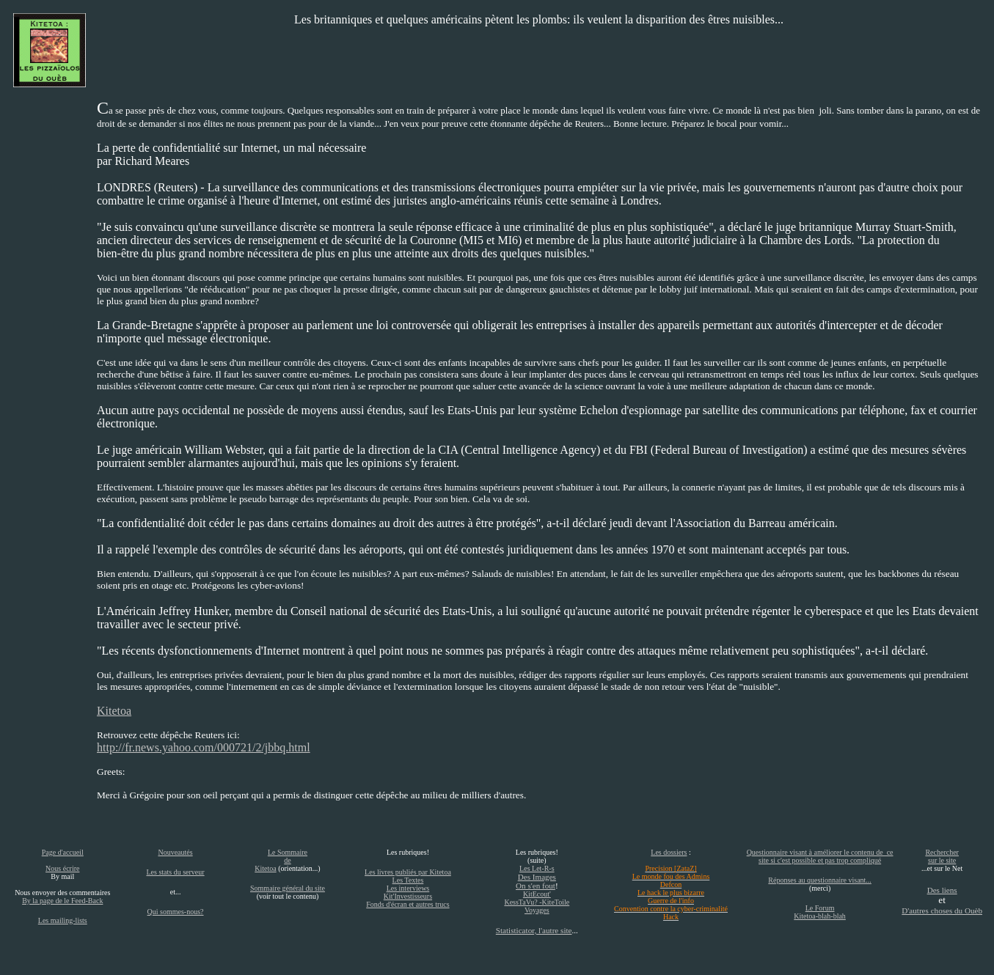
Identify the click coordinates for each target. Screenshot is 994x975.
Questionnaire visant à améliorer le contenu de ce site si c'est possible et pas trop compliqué (820, 856)
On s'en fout (535, 885)
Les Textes (408, 880)
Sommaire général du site (287, 888)
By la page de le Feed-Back (62, 901)
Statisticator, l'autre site (534, 930)
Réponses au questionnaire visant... (819, 880)
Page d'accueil (63, 852)
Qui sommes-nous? (175, 912)
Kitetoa (114, 710)
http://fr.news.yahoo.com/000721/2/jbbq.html (203, 747)
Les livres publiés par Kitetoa (408, 872)
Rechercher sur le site (942, 856)
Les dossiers (669, 852)
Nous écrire (62, 868)
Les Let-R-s (537, 868)
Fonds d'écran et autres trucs (407, 904)
